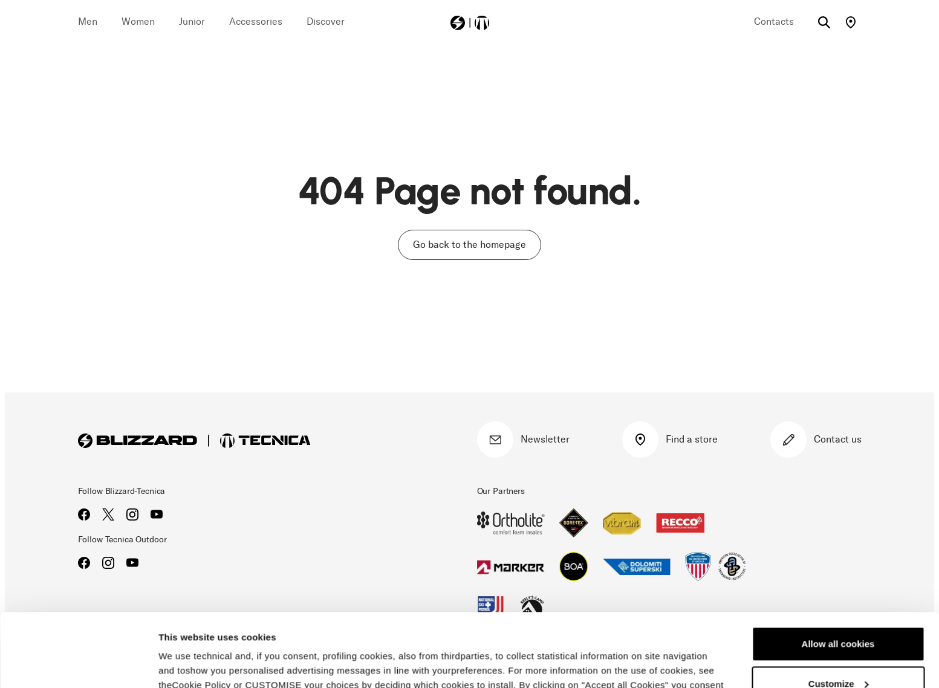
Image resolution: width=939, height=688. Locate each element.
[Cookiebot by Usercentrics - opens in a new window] (78, 664)
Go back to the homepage (469, 244)
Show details (186, 664)
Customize (838, 614)
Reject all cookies (838, 654)
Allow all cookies (838, 575)
